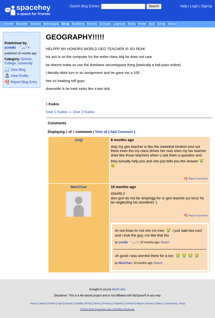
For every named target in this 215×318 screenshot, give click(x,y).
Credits (78, 303)
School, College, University (18, 61)
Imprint (118, 303)
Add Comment (121, 132)
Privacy (107, 303)
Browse (21, 24)
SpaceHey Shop (175, 303)
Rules (51, 303)
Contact (129, 303)
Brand (68, 303)
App (152, 24)
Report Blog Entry (21, 82)
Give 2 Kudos (83, 112)
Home (8, 24)
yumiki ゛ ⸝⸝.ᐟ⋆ (17, 47)
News (42, 303)
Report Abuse (144, 303)
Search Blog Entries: (85, 6)
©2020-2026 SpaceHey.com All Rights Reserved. (107, 309)
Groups (105, 24)
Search (154, 6)
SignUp (206, 6)
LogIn (194, 6)
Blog (65, 24)
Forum (92, 24)
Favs (131, 24)
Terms (97, 303)
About (172, 24)
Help (183, 6)
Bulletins (78, 24)
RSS (88, 303)
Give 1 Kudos (56, 112)
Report (165, 242)
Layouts (119, 24)
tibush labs (118, 289)
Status (159, 303)
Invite (142, 24)
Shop (161, 24)
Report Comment (195, 178)
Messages (51, 24)
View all (101, 132)
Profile (16, 75)
